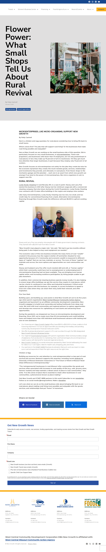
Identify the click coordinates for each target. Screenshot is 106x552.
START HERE (40, 347)
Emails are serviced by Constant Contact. (56, 478)
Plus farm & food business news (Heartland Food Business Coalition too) (33, 470)
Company (10, 453)
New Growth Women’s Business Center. (36, 333)
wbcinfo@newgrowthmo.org (64, 522)
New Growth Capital (42, 324)
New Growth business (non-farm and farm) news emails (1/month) (31, 464)
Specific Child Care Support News (21, 472)
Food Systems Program (39, 336)
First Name (11, 444)
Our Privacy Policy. (69, 478)
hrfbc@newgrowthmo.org (91, 522)
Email (9, 435)
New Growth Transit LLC (30, 342)
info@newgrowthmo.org (11, 522)
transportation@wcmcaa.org (38, 522)
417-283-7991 (34, 520)
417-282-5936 (8, 520)
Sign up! (53, 483)
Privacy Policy (32, 544)
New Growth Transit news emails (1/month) (24, 467)
